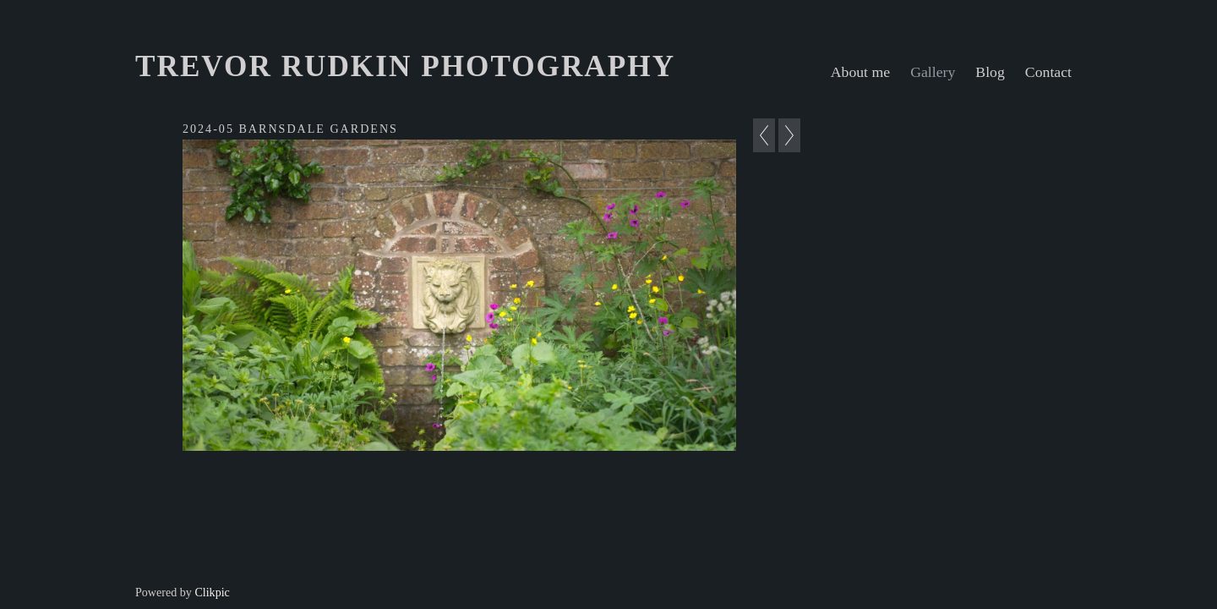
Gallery (932, 71)
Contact (1048, 71)
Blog (990, 71)
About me (860, 71)
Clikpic (211, 592)
